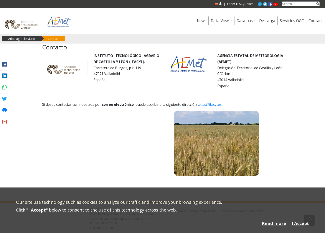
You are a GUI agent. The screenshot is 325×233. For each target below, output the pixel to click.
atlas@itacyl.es (210, 104)
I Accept (300, 223)
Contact (53, 39)
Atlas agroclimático (21, 39)
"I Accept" (37, 210)
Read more (274, 223)
